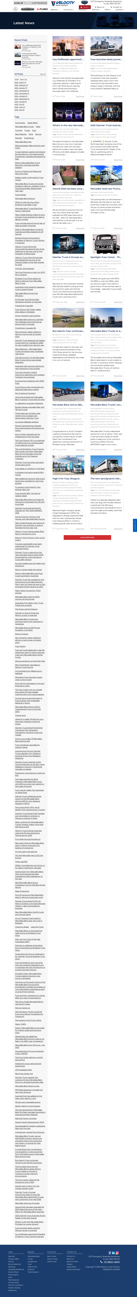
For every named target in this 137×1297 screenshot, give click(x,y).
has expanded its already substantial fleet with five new (30, 1127)
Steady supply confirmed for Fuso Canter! (29, 179)
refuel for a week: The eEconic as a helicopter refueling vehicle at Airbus (29, 721)
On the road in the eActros (26, 852)
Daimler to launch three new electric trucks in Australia (27, 614)
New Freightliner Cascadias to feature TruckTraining (27, 666)
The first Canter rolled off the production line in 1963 (27, 1181)
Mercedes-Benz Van (23, 142)
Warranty (11, 1267)
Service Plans (13, 1272)
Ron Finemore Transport (25, 393)
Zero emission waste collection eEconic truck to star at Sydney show (28, 640)
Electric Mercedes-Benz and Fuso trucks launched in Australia (29, 574)
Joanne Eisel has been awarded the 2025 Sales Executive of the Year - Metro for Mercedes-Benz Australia (29, 1209)
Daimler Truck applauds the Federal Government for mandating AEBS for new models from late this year (30, 342)
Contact (120, 10)
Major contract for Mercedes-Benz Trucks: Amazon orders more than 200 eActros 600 (29, 824)
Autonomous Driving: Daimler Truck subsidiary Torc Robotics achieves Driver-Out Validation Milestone (28, 754)
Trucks (27, 130)
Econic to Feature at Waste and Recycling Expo (28, 172)
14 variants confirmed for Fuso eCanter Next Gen (28, 488)
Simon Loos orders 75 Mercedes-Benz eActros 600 (28, 740)
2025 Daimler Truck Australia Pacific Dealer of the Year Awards (30, 1217)
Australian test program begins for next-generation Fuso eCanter (29, 367)
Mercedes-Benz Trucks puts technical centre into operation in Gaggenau (29, 621)
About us (99, 7)
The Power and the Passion (26, 609)
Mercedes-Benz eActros (25, 198)
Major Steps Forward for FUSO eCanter (28, 592)
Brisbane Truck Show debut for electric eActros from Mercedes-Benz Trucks (28, 281)
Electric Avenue (21, 634)
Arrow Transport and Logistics (27, 316)
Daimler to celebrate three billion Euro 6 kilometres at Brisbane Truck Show (30, 947)
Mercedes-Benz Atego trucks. (27, 1086)
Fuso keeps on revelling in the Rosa (29, 469)
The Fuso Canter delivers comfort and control (29, 1058)
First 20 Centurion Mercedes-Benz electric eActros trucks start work (29, 896)
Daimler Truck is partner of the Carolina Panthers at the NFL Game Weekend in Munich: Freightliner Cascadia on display (30, 765)
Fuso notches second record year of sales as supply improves (30, 224)
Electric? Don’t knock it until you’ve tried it (30, 539)
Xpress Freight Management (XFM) (29, 1122)
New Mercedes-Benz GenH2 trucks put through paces (29, 913)
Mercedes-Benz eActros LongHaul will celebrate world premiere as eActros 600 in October (29, 321)
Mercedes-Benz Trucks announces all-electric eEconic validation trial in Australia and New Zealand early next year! (30, 187)
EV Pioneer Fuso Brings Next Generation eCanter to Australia (28, 300)
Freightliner (29, 138)
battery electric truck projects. (27, 1106)
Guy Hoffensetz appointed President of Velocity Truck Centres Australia (30, 1235)
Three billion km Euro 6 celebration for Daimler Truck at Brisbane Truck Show (30, 956)
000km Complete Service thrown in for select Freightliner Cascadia (30, 866)
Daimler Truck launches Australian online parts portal (29, 463)
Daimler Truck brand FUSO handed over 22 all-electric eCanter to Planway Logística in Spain (29, 816)
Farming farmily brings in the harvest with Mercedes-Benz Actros (30, 518)
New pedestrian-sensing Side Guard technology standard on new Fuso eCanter (30, 481)
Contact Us (71, 1252)
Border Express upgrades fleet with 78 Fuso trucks (29, 408)
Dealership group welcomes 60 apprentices (28, 1065)
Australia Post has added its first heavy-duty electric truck (28, 1097)
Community (20, 123)
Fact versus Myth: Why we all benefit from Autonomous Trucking (30, 808)
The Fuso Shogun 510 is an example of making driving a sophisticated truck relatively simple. (29, 442)
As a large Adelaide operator (27, 422)
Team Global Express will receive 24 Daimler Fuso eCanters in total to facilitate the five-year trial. (29, 525)
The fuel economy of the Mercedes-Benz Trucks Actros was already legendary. (29, 360)
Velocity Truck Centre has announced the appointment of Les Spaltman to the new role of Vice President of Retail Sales (29, 250)
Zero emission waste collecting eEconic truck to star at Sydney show (28, 334)
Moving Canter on (22, 1008)
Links (10, 1252)
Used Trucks (32, 1267)
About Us (70, 1259)
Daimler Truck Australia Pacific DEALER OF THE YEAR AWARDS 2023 (28, 510)
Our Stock (51, 1252)
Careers (85, 7)
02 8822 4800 (110, 1262)
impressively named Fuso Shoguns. (30, 1132)
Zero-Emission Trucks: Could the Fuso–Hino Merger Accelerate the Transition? (29, 1014)
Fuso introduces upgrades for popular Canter (27, 746)
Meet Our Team (73, 1261)
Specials (83, 10)
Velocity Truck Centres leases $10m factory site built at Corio (29, 532)
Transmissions (33, 1272)
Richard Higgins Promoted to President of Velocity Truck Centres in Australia (29, 240)
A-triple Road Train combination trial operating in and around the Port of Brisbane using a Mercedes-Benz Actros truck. (29, 1153)
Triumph (18, 130)
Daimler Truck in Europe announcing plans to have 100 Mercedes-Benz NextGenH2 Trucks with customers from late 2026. (29, 1196)
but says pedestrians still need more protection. (30, 564)
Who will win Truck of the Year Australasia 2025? (27, 940)
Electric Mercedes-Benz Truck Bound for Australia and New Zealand (27, 165)
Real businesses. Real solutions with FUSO (30, 147)
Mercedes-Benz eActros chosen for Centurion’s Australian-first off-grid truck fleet (29, 502)
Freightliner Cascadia (24, 306)
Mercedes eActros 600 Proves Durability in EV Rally (27, 629)
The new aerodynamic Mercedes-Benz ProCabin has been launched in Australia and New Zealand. (30, 1112)
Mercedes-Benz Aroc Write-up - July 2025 (30, 1046)
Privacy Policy (13, 1282)
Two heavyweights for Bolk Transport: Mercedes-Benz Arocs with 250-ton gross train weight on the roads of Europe (29, 782)
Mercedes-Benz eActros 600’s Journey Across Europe (27, 598)
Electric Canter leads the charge (28, 570)
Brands (55, 10)
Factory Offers (13, 1259)
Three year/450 (21, 862)
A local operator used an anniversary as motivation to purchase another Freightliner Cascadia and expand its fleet (30, 155)
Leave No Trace (37, 927)
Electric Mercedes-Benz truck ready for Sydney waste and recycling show (30, 1030)
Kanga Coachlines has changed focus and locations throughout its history (29, 428)
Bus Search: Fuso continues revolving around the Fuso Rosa (28, 1161)
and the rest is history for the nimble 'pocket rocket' (27, 1187)
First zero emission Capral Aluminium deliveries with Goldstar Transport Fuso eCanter (30, 374)
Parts (108, 10)
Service (96, 10)
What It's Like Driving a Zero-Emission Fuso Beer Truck (27, 203)
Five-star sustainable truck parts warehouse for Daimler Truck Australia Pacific (28, 546)
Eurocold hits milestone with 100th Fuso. (29, 382)
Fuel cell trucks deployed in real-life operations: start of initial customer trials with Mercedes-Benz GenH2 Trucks (30, 653)
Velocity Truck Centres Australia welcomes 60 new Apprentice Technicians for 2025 (28, 833)
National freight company (26, 1118)
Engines (31, 1269)
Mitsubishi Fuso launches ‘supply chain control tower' (28, 678)
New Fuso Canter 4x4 (24, 1074)
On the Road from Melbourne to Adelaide (28, 672)
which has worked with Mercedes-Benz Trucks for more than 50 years (30, 398)
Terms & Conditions (15, 1285)
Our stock (68, 10)
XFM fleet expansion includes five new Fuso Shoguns (29, 1091)
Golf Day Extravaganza (24, 268)
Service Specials (14, 1264)
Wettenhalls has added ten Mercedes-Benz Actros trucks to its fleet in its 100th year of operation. (29, 1038)
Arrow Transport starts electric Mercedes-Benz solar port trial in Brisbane (28, 920)
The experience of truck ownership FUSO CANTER (29, 1052)
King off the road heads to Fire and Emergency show (29, 684)
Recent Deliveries (73, 1269)
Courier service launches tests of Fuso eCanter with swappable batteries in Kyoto (28, 700)
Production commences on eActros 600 (30, 774)
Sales (38, 127)
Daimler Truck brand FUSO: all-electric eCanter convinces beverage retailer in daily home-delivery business (30, 904)
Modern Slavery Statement (14, 1289)
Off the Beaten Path (23, 1070)
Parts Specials (13, 1280)
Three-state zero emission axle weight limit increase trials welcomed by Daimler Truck (27, 415)
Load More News (87, 537)
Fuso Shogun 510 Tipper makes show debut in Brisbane (28, 310)
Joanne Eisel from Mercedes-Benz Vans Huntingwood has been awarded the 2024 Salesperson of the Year (29, 875)
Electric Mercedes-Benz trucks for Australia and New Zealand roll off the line (29, 231)
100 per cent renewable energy (28, 1102)
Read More (80, 96)
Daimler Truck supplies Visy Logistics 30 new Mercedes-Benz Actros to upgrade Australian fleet (29, 1079)
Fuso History (20, 646)
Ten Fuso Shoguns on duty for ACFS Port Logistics (30, 273)
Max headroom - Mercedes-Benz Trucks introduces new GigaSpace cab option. (29, 351)
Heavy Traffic (20, 1024)
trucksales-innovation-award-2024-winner (29, 473)
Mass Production (22, 891)
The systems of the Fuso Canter (28, 1020)
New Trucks (51, 1256)
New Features (21, 134)
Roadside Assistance (16, 1269)
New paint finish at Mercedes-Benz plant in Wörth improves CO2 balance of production (29, 845)
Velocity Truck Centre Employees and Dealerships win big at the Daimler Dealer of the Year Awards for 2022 (29, 261)
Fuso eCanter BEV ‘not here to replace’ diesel (27, 494)
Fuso (34, 130)
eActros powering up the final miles (30, 661)
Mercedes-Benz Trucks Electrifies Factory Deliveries (29, 209)
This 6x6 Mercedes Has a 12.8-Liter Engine (29, 856)
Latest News (32, 123)
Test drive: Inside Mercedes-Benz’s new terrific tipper (29, 1003)
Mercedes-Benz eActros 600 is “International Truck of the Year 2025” (28, 709)
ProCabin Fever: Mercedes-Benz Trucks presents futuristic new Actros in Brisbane (28, 976)
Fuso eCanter (20, 195)
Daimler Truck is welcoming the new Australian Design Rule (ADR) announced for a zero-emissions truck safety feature (29, 556)
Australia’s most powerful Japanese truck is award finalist (29, 288)
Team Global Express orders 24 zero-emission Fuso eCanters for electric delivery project (30, 217)
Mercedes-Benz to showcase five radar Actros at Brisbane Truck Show (28, 933)
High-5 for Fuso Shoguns (66, 478)
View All (43, 74)
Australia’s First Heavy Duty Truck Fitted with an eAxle (29, 604)
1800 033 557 (115, 4)
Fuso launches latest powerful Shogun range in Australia (27, 1229)
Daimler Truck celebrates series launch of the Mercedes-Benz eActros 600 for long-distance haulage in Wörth (28, 800)
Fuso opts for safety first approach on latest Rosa (29, 791)
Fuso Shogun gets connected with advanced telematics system (29, 388)
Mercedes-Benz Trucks (24, 127)
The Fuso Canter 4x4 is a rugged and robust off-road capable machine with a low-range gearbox (29, 692)
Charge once (20, 715)
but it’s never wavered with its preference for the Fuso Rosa (27, 435)
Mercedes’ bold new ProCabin (27, 1203)
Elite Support (13, 1275)
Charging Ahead (22, 927)
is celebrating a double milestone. (29, 403)
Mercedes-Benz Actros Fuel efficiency (26, 294)
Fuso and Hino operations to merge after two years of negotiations (30, 996)
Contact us (116, 7)
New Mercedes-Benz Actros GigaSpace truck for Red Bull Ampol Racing (30, 885)
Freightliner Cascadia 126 (25, 328)
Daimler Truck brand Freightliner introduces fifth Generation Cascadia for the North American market (29, 731)
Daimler (18, 138)
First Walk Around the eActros (27, 839)
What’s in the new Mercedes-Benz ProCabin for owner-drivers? (29, 1223)
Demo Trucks (52, 1259)
